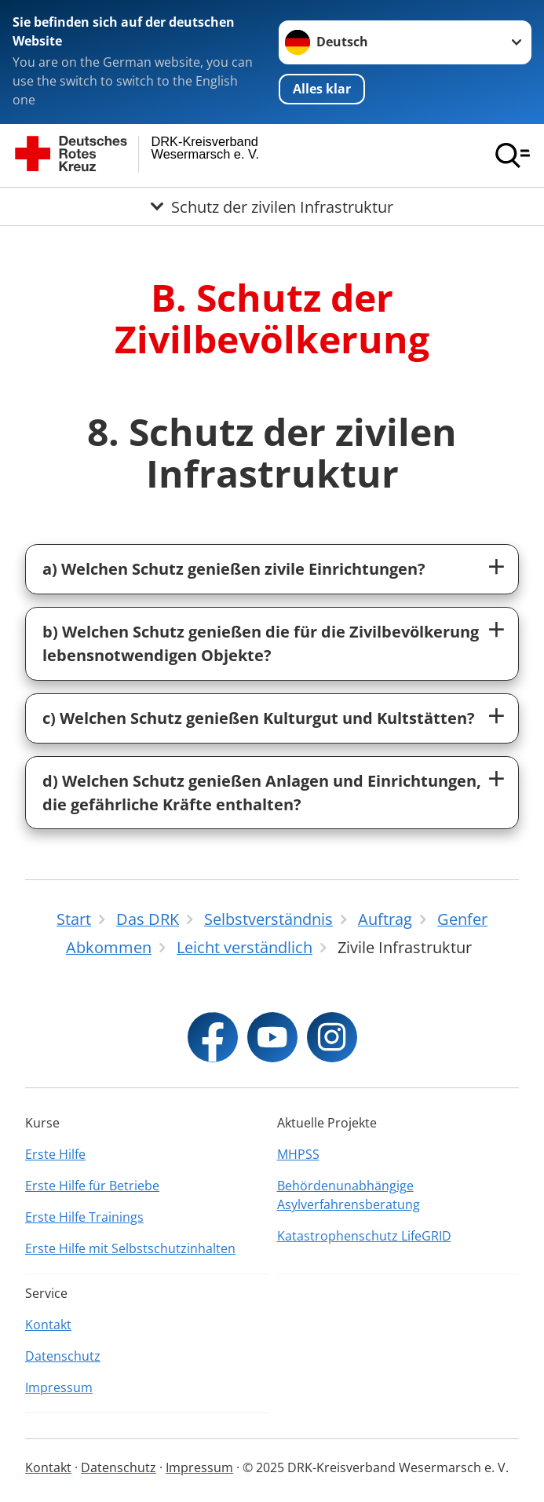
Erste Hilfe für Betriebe (92, 1185)
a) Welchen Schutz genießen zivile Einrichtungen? (233, 568)
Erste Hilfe (55, 1154)
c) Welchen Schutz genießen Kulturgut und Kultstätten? (258, 718)
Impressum (59, 1387)
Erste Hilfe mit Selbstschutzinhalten (130, 1248)
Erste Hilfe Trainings (84, 1217)
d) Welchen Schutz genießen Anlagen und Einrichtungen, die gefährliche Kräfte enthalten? (261, 792)
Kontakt (48, 1324)
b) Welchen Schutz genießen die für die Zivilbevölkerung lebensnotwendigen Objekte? (260, 643)
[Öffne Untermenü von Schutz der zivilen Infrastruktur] (272, 206)
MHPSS (298, 1154)
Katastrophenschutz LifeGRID (364, 1235)
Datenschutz (62, 1356)
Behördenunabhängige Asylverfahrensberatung (348, 1195)
